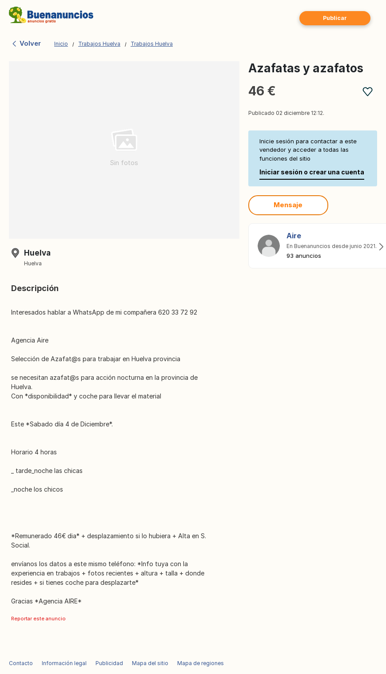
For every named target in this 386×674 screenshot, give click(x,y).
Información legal (64, 663)
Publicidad (109, 663)
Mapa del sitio (150, 663)
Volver (26, 43)
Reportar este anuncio (38, 618)
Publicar (335, 18)
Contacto (21, 663)
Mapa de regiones (200, 663)
